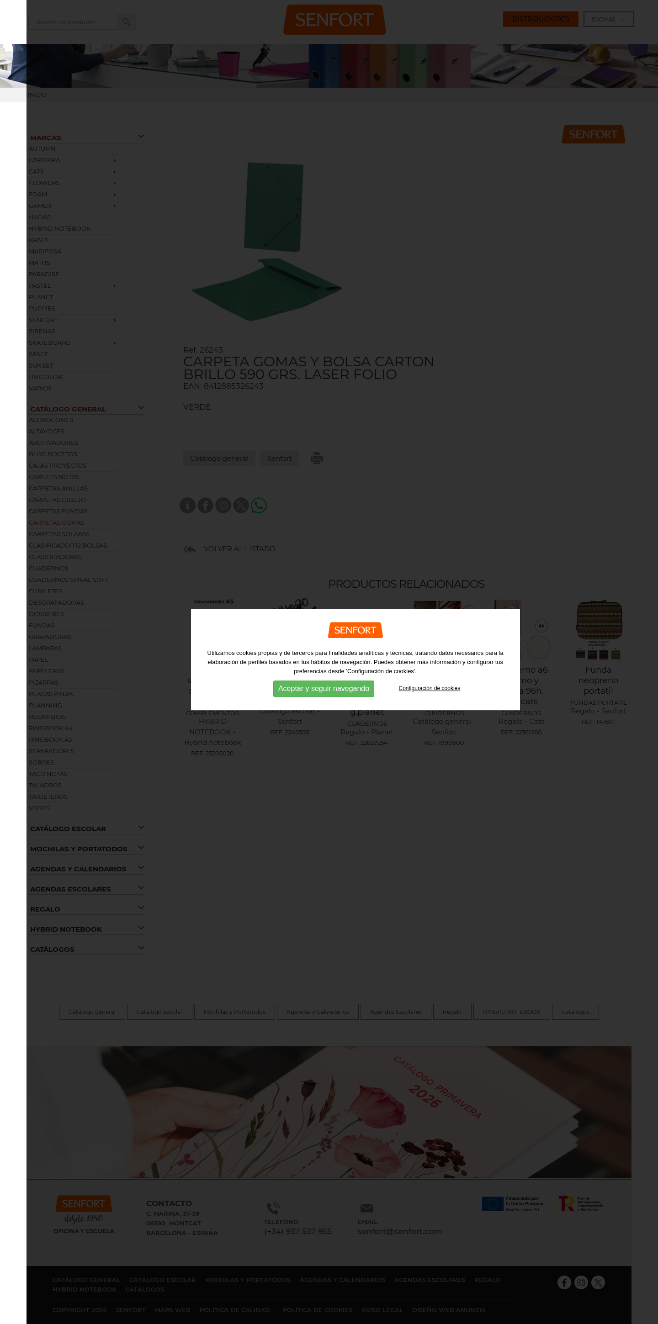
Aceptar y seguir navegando (323, 669)
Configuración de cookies (430, 669)
